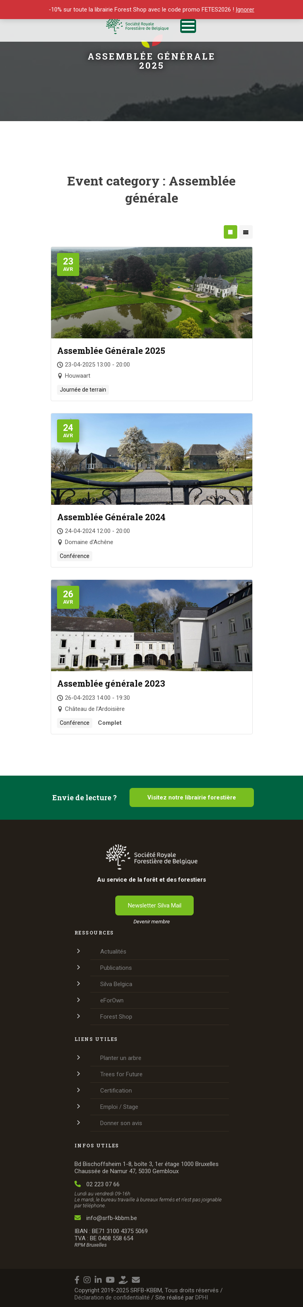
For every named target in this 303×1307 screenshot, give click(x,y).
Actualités (113, 951)
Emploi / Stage (119, 1106)
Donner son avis (121, 1123)
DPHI (201, 1297)
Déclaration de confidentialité (112, 1297)
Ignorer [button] (245, 9)
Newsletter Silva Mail (154, 905)
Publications (116, 967)
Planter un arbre (120, 1058)
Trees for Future (121, 1074)
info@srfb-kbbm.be (105, 1218)
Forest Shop (116, 1016)
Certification (116, 1090)
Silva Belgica (116, 984)
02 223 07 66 (97, 1184)
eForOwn (112, 1000)
